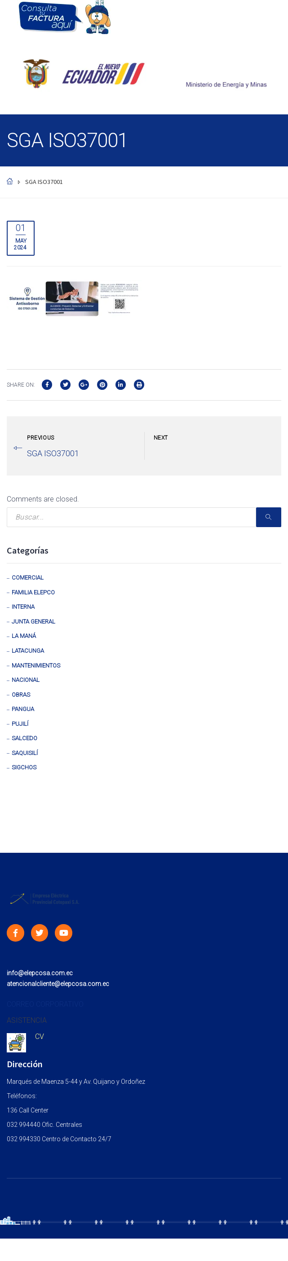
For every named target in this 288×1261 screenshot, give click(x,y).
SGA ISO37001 (53, 453)
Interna (23, 606)
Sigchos (24, 767)
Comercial (28, 577)
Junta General (33, 621)
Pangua (23, 709)
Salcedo (24, 738)
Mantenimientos (36, 665)
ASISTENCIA (27, 1020)
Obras (21, 694)
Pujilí (20, 723)
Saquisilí (25, 753)
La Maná (24, 636)
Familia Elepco (33, 592)
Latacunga (28, 650)
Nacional (26, 679)
